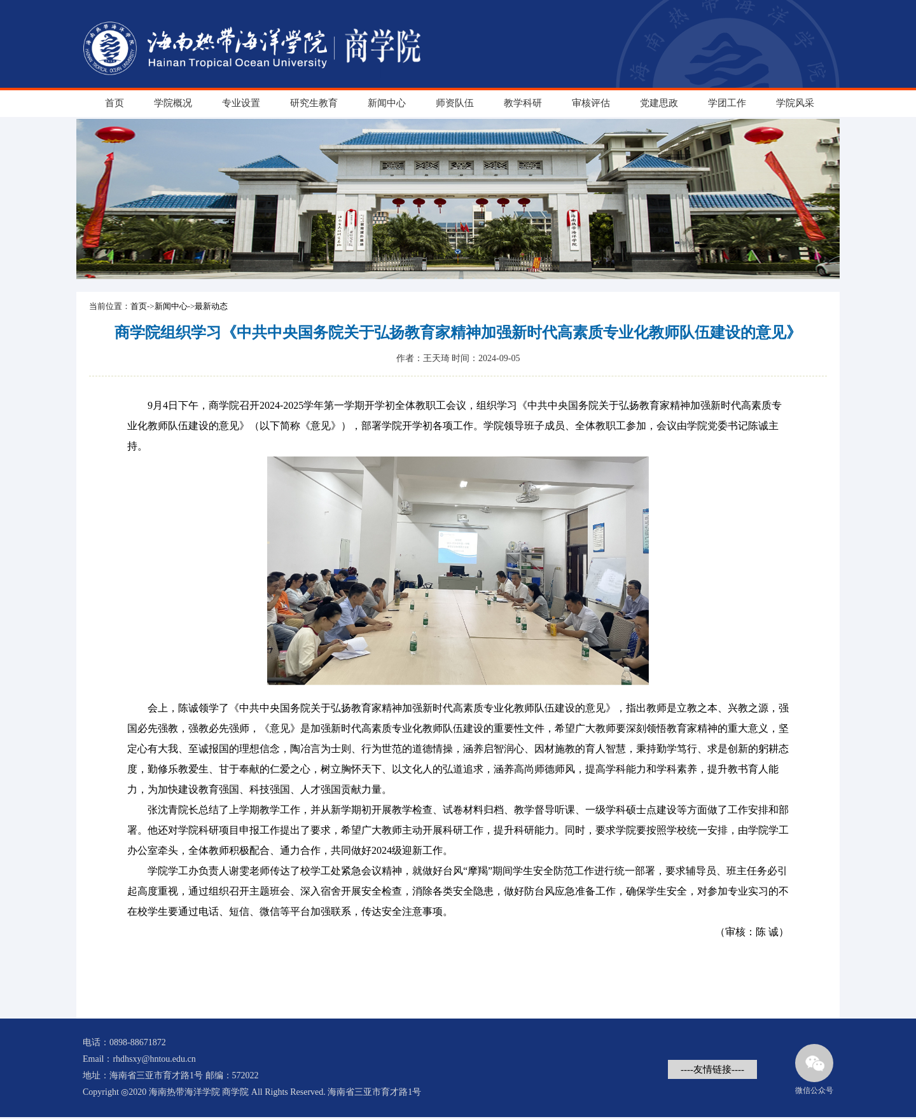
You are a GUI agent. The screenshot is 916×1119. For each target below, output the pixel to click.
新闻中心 (387, 103)
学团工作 (727, 103)
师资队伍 (455, 103)
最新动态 (211, 306)
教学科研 (523, 103)
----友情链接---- (712, 1069)
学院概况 (173, 103)
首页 (114, 103)
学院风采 (795, 103)
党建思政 (659, 103)
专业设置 (241, 103)
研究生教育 (314, 103)
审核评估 (591, 103)
